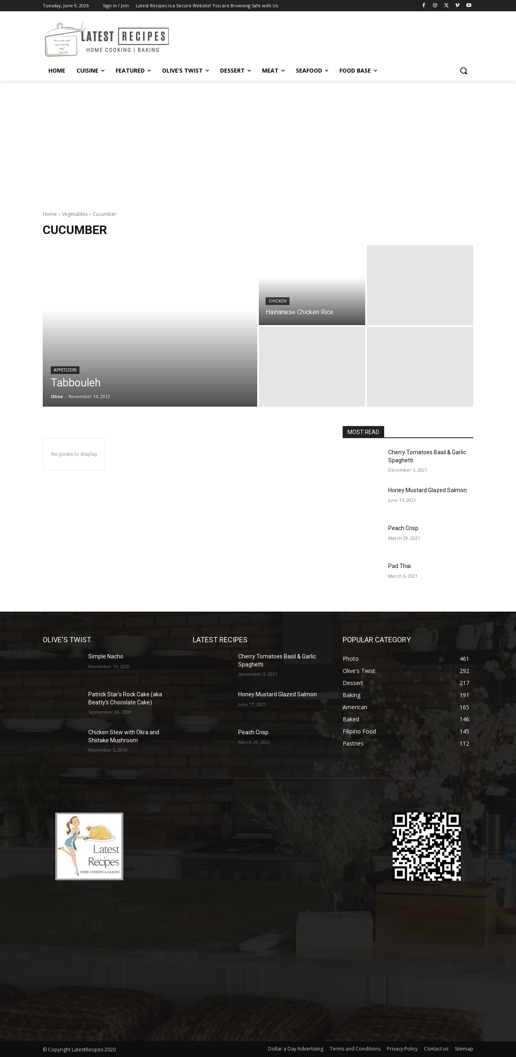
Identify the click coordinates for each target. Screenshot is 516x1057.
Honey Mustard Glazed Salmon (427, 490)
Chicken (277, 301)
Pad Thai (399, 566)
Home (50, 214)
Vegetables (74, 214)
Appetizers (65, 370)
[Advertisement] (258, 141)
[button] (463, 70)
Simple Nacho (105, 656)
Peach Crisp (403, 528)
